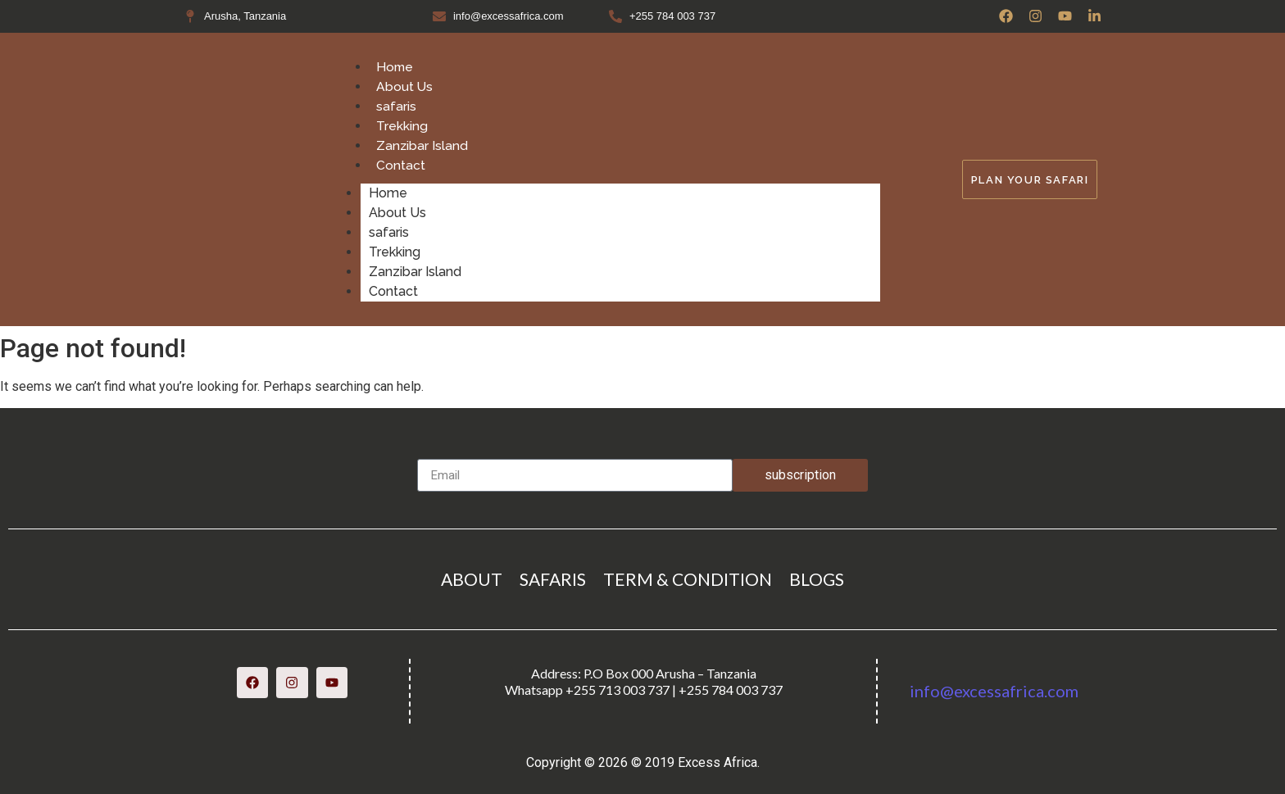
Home (395, 67)
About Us (405, 86)
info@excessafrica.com (994, 691)
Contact (400, 165)
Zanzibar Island (422, 145)
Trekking (402, 126)
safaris (396, 106)
